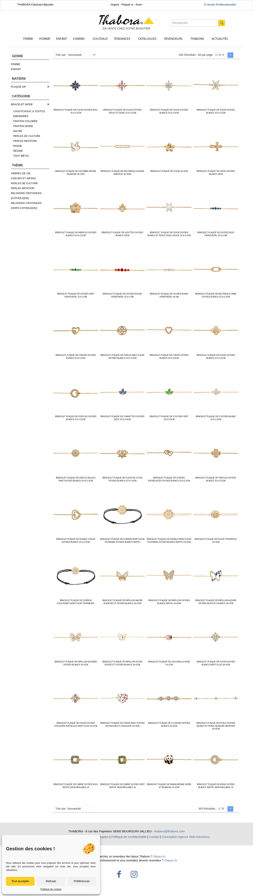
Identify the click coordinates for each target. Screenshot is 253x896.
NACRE (17, 131)
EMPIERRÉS (20, 116)
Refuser (51, 881)
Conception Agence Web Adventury (186, 836)
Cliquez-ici (159, 856)
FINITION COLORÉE (25, 121)
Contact (154, 836)
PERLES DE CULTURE (26, 135)
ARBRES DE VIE (21, 173)
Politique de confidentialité (128, 836)
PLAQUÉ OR (18, 86)
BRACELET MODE (22, 104)
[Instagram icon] (134, 874)
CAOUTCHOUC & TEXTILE (29, 111)
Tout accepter (20, 881)
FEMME (15, 64)
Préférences (82, 881)
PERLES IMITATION (25, 140)
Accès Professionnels (220, 4)
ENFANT (16, 69)
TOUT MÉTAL (21, 155)
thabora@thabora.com (169, 831)
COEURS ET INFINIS (23, 178)
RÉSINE (18, 150)
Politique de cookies (51, 889)
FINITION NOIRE (23, 126)
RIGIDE (17, 145)
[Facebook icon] (119, 874)
